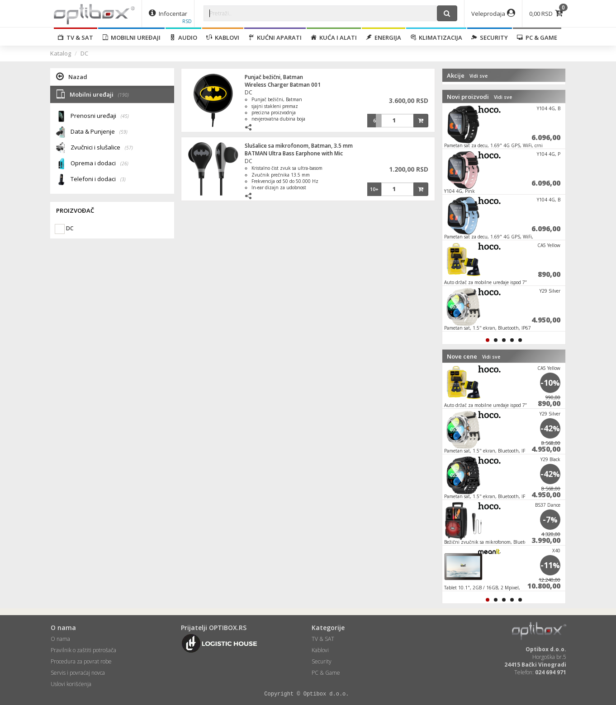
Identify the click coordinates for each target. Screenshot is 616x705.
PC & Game (537, 37)
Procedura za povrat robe (81, 661)
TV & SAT (75, 37)
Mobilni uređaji (131, 37)
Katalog (60, 53)
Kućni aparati (275, 37)
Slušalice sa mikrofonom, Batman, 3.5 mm (299, 145)
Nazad (71, 76)
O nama (60, 639)
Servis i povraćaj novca (78, 673)
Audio (183, 37)
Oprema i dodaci (99, 163)
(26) (124, 163)
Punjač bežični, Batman (274, 77)
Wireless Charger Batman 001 (283, 85)
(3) (123, 179)
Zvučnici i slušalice (102, 148)
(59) (123, 132)
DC (84, 53)
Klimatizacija (436, 37)
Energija (383, 37)
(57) (129, 148)
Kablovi (222, 37)
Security (489, 37)
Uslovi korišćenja (71, 684)
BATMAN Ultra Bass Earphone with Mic (294, 153)
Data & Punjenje (99, 132)
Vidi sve (478, 76)
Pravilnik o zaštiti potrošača (83, 650)
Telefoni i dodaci (98, 179)
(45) (125, 116)
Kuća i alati (334, 37)
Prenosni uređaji (100, 116)
